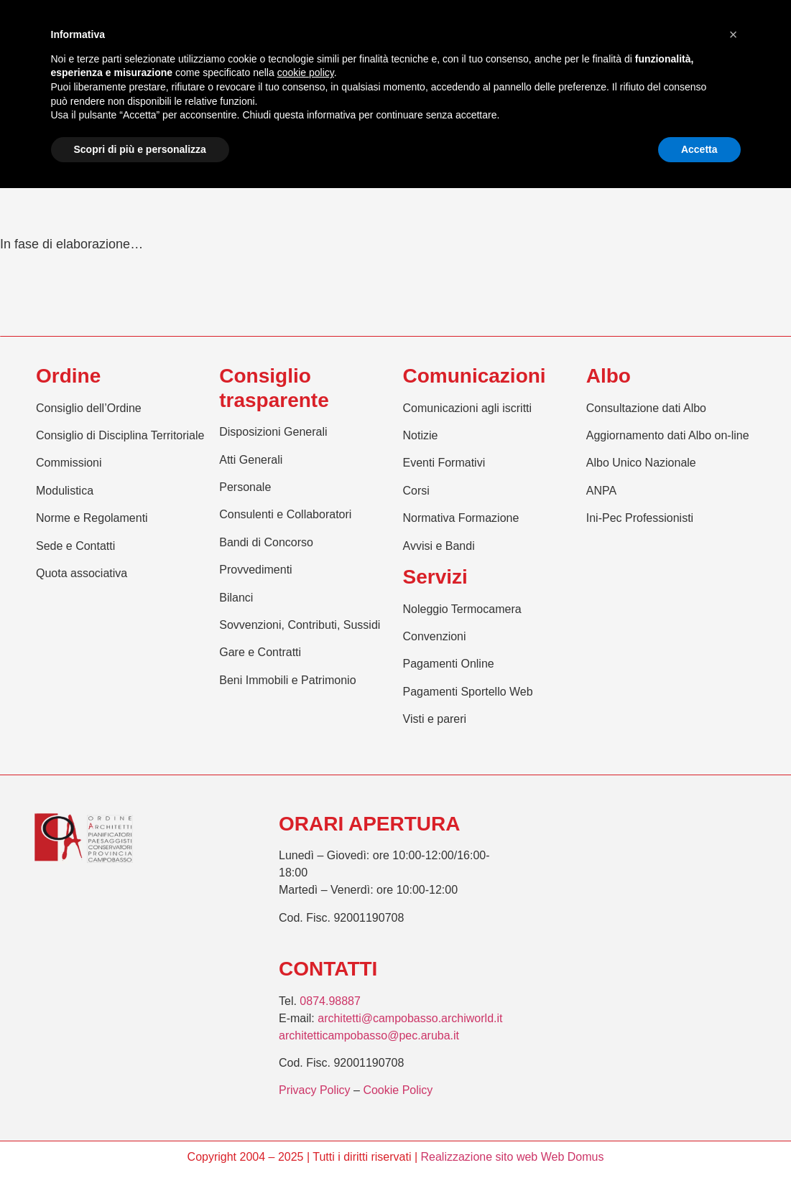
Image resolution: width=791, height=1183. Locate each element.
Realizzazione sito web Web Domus (511, 1157)
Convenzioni (434, 636)
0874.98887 (330, 1001)
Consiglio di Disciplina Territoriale (120, 435)
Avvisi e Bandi (439, 546)
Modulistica (64, 491)
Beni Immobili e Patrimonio (287, 680)
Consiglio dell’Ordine (89, 408)
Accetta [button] (699, 149)
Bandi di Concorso (266, 542)
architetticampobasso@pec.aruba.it (369, 1035)
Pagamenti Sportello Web (468, 692)
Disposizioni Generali (273, 432)
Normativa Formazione (461, 518)
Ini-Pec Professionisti (639, 518)
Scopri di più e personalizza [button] (140, 149)
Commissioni (69, 463)
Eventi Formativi (444, 463)
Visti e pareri (435, 719)
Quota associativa (81, 573)
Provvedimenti (255, 570)
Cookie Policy (397, 1090)
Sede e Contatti (75, 546)
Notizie (420, 435)
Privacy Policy (315, 1090)
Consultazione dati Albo (646, 408)
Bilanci (236, 598)
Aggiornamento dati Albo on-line (667, 435)
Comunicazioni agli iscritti (467, 408)
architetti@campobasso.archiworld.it (410, 1018)
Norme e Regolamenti (92, 518)
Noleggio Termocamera (462, 609)
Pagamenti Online (448, 664)
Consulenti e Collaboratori (285, 514)
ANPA (601, 491)
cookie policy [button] (305, 72)
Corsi (416, 491)
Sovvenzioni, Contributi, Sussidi (299, 625)
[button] (733, 34)
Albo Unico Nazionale (641, 463)
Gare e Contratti (260, 652)
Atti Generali (250, 460)
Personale (245, 487)
